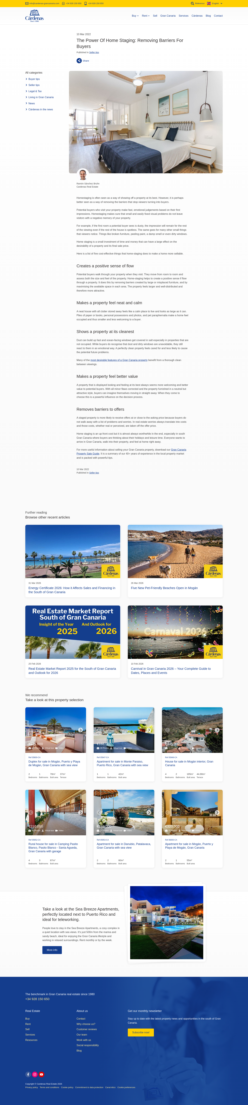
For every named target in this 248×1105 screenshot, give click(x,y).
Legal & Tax (33, 91)
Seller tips (94, 52)
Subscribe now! (140, 1032)
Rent (146, 15)
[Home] (34, 16)
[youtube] (41, 1074)
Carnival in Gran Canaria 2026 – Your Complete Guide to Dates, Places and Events (171, 671)
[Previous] (30, 730)
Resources (31, 1040)
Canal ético (110, 1087)
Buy (135, 15)
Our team (82, 1034)
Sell (155, 15)
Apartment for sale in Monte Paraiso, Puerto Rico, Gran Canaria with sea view (122, 763)
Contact (218, 15)
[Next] (80, 730)
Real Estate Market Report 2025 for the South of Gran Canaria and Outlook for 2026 (72, 671)
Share (83, 60)
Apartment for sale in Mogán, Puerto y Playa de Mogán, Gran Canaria (189, 845)
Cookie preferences (126, 1087)
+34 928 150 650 (37, 999)
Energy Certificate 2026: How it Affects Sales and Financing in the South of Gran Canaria (71, 590)
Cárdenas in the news (39, 109)
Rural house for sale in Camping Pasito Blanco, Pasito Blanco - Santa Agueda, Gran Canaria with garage (53, 847)
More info (52, 950)
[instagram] (35, 1074)
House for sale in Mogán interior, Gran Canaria (189, 763)
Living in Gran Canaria (39, 97)
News (30, 103)
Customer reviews (87, 1029)
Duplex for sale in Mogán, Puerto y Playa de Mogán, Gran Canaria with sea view (54, 763)
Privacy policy (31, 1087)
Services (183, 15)
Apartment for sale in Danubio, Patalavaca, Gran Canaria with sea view (124, 845)
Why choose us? (86, 1024)
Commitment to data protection (89, 1087)
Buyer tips (32, 79)
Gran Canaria (168, 15)
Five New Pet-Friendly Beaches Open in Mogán (164, 588)
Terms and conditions (49, 1087)
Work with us (84, 1040)
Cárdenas (197, 15)
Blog (208, 15)
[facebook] (28, 1074)
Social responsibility (88, 1045)
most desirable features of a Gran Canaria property (119, 360)
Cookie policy (67, 1087)
